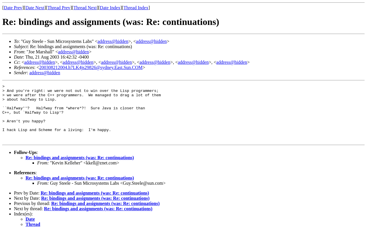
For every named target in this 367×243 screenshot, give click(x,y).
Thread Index (135, 7)
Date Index (110, 7)
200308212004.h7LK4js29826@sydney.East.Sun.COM (91, 67)
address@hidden (113, 41)
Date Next (35, 7)
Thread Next (85, 7)
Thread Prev (58, 7)
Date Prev (13, 7)
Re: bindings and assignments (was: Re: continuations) (80, 168)
